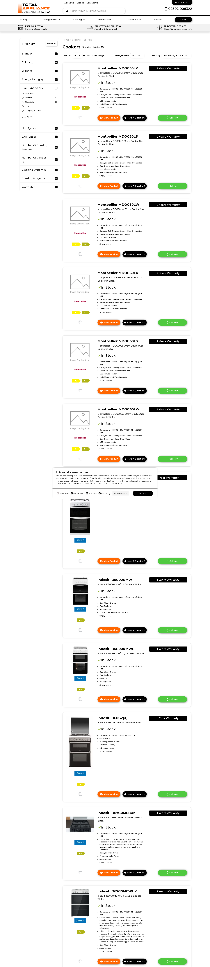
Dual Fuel (29, 93)
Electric (28, 98)
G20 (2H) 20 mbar (33, 111)
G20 (27, 106)
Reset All (51, 43)
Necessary (64, 493)
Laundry (24, 19)
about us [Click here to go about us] (69, 2)
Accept (142, 493)
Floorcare (134, 19)
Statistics (93, 493)
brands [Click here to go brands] (80, 2)
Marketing (105, 493)
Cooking (79, 19)
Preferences (78, 493)
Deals (183, 19)
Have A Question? (134, 117)
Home (66, 40)
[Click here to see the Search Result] (67, 11)
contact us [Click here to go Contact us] (92, 2)
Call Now (172, 118)
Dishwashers (106, 19)
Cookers (87, 40)
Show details (119, 493)
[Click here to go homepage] (34, 6)
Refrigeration (51, 19)
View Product (110, 118)
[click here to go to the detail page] (79, 79)
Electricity (29, 102)
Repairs (158, 19)
